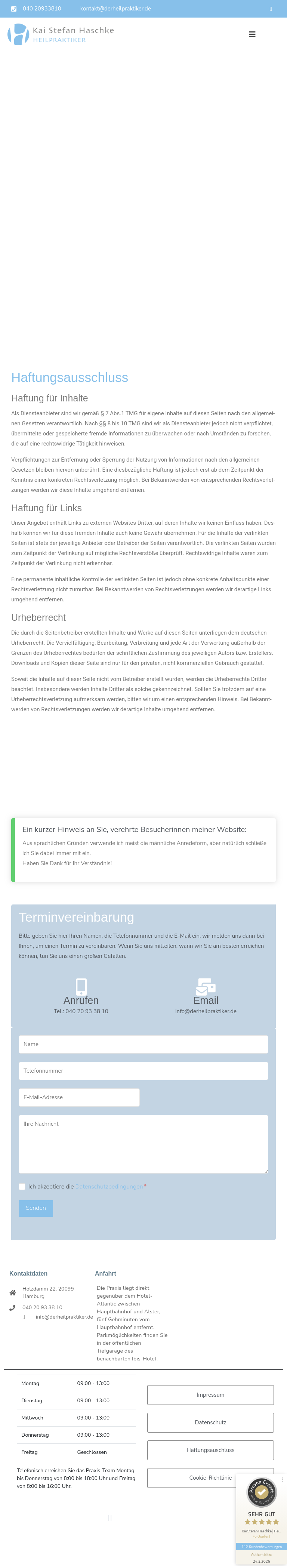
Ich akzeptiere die (87, 1186)
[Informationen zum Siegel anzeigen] (261, 1557)
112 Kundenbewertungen (261, 1546)
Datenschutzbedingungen (109, 1187)
